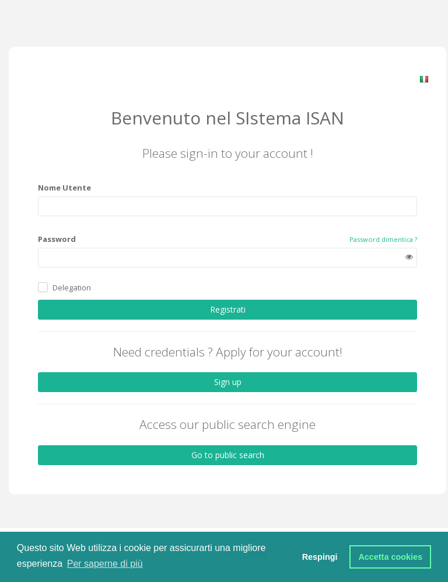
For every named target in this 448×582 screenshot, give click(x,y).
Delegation (71, 287)
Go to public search (227, 454)
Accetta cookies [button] (390, 557)
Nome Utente (64, 187)
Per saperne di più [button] (105, 564)
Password (57, 239)
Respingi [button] (320, 557)
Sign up (228, 381)
